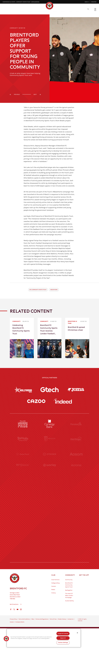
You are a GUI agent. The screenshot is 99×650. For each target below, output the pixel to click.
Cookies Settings (63, 642)
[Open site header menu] (95, 9)
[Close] (77, 633)
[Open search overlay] (88, 8)
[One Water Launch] (76, 499)
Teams (54, 11)
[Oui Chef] (76, 514)
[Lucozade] (76, 545)
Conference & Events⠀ (9, 2)
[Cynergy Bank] (49, 423)
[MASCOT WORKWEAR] (76, 484)
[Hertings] (76, 439)
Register (93, 2)
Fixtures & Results (42, 11)
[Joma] (76, 389)
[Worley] (49, 469)
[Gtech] (49, 389)
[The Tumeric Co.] (49, 545)
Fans (70, 11)
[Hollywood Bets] (23, 389)
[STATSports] (22, 469)
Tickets (62, 11)
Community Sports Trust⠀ (23, 2)
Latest (22, 11)
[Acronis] (76, 469)
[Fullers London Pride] (22, 423)
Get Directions (14, 612)
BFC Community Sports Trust (38, 289)
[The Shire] (49, 529)
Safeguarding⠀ (35, 2)
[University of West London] (22, 484)
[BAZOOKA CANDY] (22, 439)
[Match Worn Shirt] (49, 514)
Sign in (87, 2)
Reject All (63, 638)
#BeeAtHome (53, 289)
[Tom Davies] (76, 529)
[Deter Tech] (22, 454)
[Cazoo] (36, 401)
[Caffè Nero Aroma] (49, 560)
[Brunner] (22, 514)
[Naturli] (49, 499)
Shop (77, 11)
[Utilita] (22, 499)
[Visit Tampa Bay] (49, 484)
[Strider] (49, 454)
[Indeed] (62, 401)
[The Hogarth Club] (22, 545)
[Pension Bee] (76, 423)
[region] (44, 638)
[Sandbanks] (22, 529)
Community (14, 28)
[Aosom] (76, 454)
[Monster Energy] (49, 439)
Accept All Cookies (63, 633)
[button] (6, 638)
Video (30, 11)
